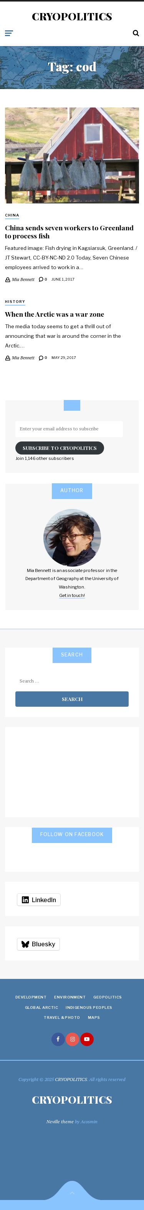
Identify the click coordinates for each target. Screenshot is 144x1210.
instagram (72, 1039)
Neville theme (60, 1121)
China (12, 215)
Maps (94, 1017)
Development (30, 997)
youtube (87, 1039)
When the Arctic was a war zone (54, 313)
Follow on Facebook (72, 834)
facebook (58, 1039)
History (15, 301)
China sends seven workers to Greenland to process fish (69, 231)
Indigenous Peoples (89, 1007)
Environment (70, 997)
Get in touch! (72, 595)
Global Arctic (41, 1007)
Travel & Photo (62, 1017)
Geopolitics (107, 997)
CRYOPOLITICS (72, 16)
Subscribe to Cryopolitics (60, 448)
